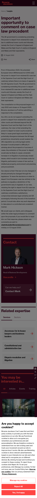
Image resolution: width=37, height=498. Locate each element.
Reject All (18, 488)
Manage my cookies (18, 482)
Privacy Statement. (9, 476)
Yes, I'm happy (18, 494)
